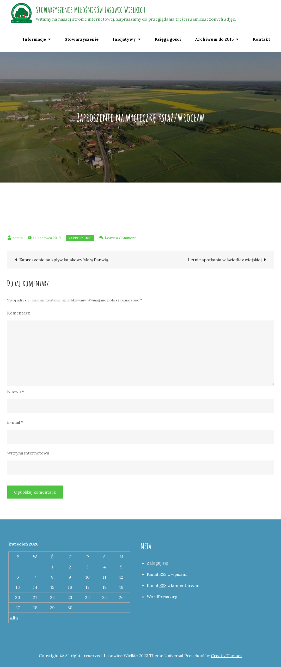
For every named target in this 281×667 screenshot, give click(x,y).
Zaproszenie (80, 238)
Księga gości (168, 39)
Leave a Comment (120, 237)
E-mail (15, 422)
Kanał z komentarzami (173, 585)
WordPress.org (162, 596)
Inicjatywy (124, 39)
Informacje (34, 39)
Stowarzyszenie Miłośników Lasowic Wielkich (90, 9)
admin (18, 237)
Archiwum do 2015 (214, 39)
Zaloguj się (157, 563)
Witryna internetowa (28, 453)
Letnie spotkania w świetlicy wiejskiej (225, 259)
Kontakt (261, 39)
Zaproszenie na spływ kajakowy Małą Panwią (63, 259)
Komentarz (18, 313)
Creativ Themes (226, 655)
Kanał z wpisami (167, 574)
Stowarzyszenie (82, 39)
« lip (14, 617)
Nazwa (15, 391)
